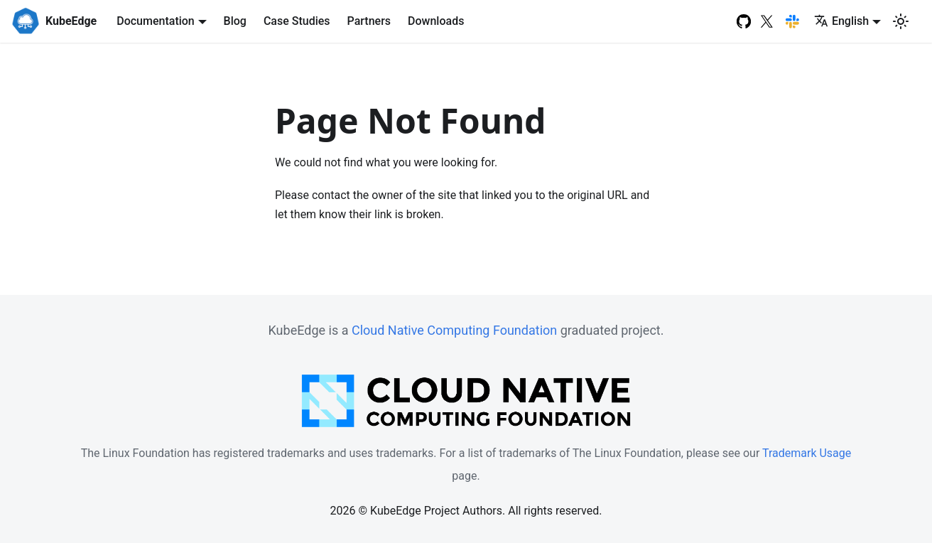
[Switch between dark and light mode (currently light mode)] (900, 21)
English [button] (841, 21)
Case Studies (297, 21)
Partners (369, 21)
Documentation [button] (155, 21)
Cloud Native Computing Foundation (454, 330)
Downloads (436, 21)
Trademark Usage (806, 453)
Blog (235, 21)
